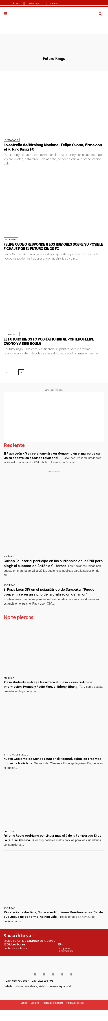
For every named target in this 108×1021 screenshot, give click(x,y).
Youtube (54, 3)
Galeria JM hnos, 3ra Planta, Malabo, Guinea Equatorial (37, 986)
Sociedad (10, 585)
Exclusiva (11, 239)
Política (9, 557)
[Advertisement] (54, 417)
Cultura (9, 832)
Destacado (11, 140)
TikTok (14, 3)
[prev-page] (7, 372)
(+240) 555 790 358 (15, 980)
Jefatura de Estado (16, 755)
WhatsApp (34, 3)
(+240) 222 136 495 (41, 980)
